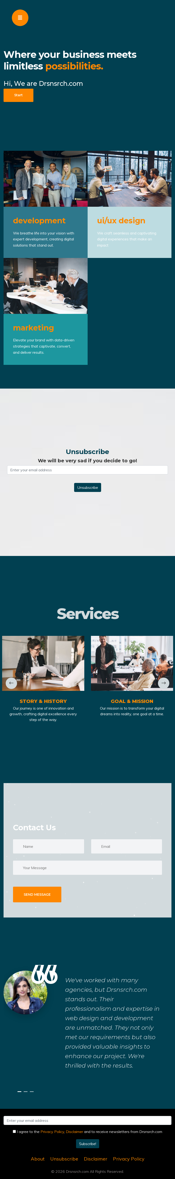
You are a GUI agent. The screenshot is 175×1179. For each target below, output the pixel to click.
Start (18, 95)
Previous (12, 683)
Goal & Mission (132, 701)
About (38, 1159)
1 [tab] (20, 1091)
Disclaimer (74, 1131)
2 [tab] (26, 1091)
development (39, 220)
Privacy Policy (52, 1131)
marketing (33, 327)
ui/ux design (121, 220)
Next (163, 683)
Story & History (43, 701)
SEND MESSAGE (37, 894)
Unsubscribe (64, 1159)
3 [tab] (32, 1091)
